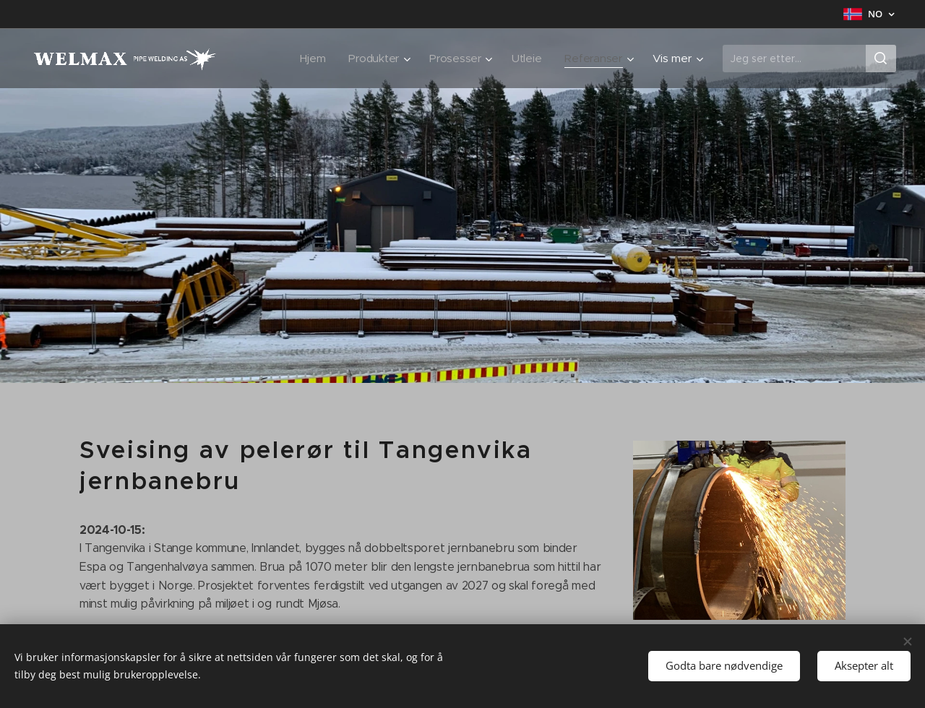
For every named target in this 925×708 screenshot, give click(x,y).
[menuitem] (310, 58)
